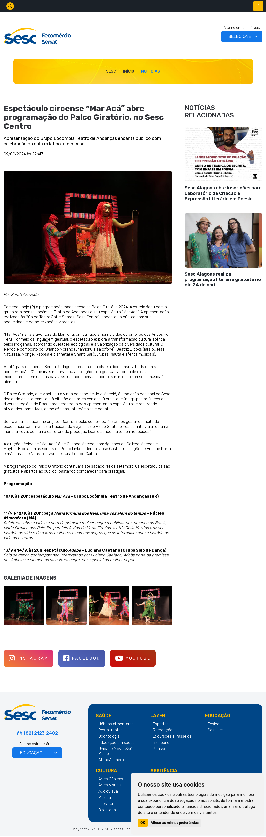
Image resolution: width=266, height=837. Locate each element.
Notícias (150, 71)
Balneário (161, 743)
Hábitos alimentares (115, 724)
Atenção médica (113, 760)
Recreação (162, 730)
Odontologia (109, 737)
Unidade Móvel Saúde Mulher (117, 752)
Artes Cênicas (110, 779)
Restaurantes (110, 730)
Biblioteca (107, 810)
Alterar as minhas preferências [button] (175, 823)
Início (128, 71)
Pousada (161, 749)
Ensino (213, 724)
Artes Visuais (109, 785)
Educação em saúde (116, 743)
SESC (111, 71)
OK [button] (142, 823)
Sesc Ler (215, 730)
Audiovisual (108, 792)
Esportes (161, 724)
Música (104, 798)
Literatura (107, 804)
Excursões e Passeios (172, 737)
